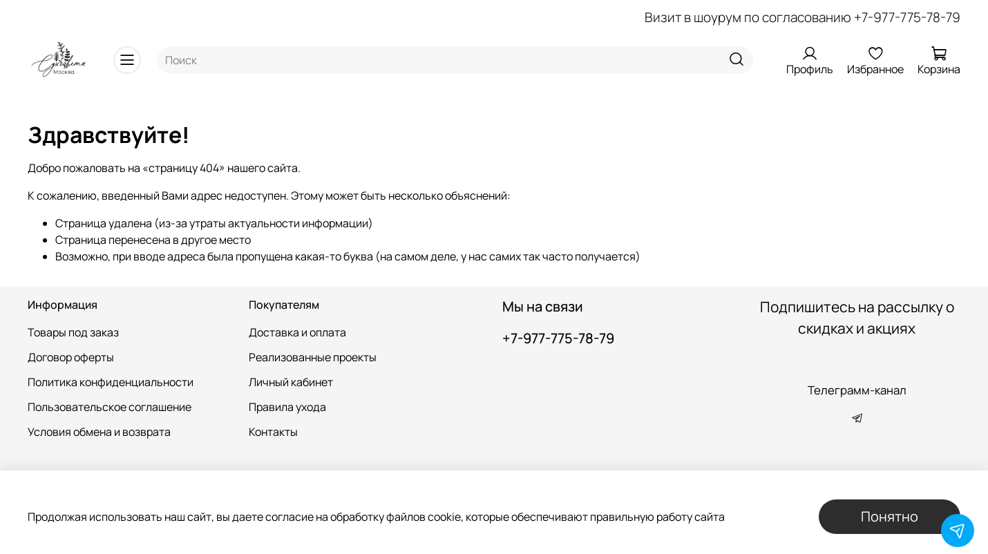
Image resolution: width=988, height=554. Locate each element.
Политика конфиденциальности (110, 382)
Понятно (889, 516)
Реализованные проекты (313, 357)
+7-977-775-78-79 (907, 17)
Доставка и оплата (297, 332)
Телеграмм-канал (857, 390)
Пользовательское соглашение (109, 406)
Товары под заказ (73, 332)
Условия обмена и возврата (99, 431)
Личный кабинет (291, 382)
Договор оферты (71, 357)
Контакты (273, 431)
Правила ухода (287, 406)
